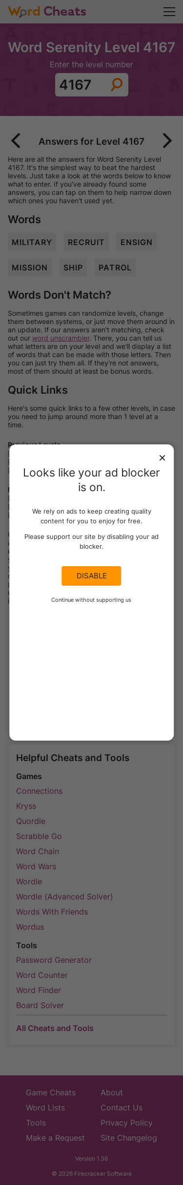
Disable (92, 576)
